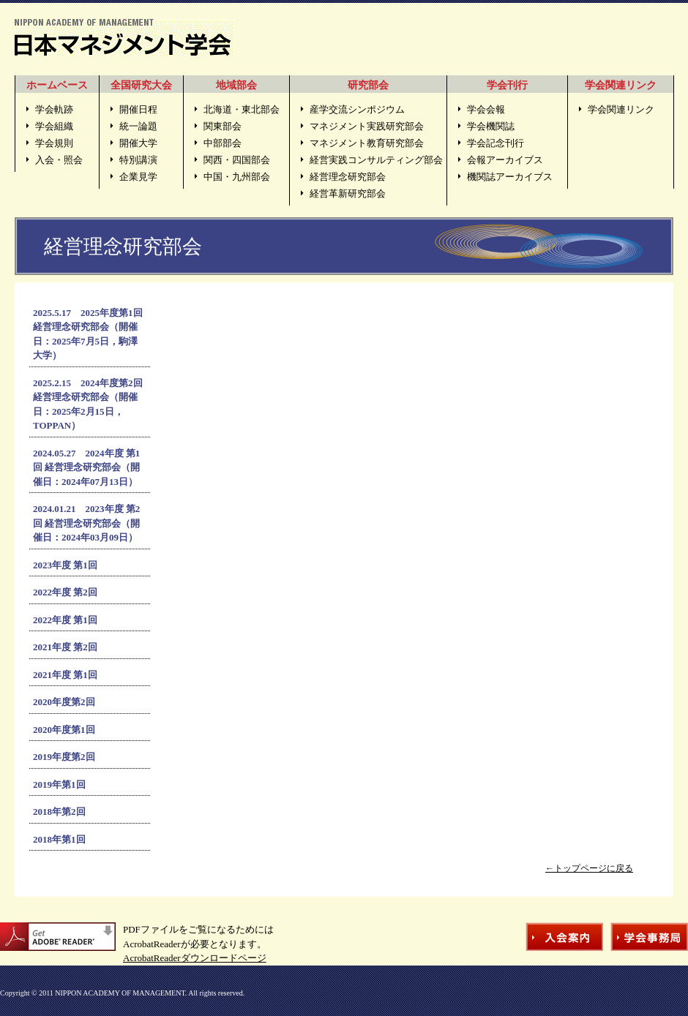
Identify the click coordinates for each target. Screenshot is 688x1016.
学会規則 (54, 143)
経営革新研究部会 (348, 193)
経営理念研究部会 (348, 176)
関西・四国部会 (236, 159)
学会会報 (486, 109)
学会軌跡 (54, 109)
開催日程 (138, 109)
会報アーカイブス (505, 159)
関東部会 (222, 126)
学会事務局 (649, 936)
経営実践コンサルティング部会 (376, 159)
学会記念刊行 (495, 143)
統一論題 (138, 126)
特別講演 (138, 159)
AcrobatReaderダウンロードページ (194, 957)
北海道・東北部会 (241, 109)
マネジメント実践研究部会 (367, 126)
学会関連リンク (621, 109)
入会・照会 (59, 159)
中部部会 (222, 143)
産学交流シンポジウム (357, 109)
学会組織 (54, 126)
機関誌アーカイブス (510, 176)
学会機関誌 (491, 126)
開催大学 (138, 143)
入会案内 (564, 936)
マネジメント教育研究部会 (367, 143)
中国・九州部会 (236, 176)
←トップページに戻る (589, 868)
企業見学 (138, 176)
